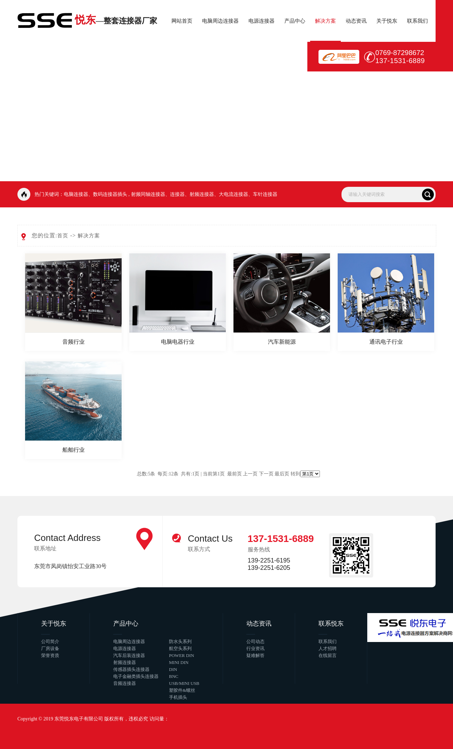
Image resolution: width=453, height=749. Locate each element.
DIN (173, 669)
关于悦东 (386, 21)
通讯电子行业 (386, 342)
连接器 (177, 194)
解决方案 (325, 21)
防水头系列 (180, 641)
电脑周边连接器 (220, 21)
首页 (62, 235)
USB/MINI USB (184, 683)
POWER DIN (181, 655)
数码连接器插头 (110, 194)
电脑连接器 (76, 194)
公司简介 (50, 641)
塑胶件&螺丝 (182, 690)
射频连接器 (202, 194)
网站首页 (181, 21)
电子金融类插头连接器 (136, 676)
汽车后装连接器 (129, 655)
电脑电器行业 (177, 342)
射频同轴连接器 (148, 194)
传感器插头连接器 (131, 669)
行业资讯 (255, 648)
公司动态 (255, 641)
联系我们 (417, 21)
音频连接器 (124, 683)
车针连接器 (265, 194)
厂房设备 (50, 648)
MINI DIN (179, 662)
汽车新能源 (282, 342)
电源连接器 (261, 21)
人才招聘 (327, 648)
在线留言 (327, 655)
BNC (173, 676)
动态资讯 (356, 21)
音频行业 (73, 342)
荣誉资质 (50, 655)
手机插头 (178, 697)
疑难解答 (255, 655)
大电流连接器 (233, 194)
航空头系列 (180, 648)
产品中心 (294, 21)
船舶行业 (73, 450)
